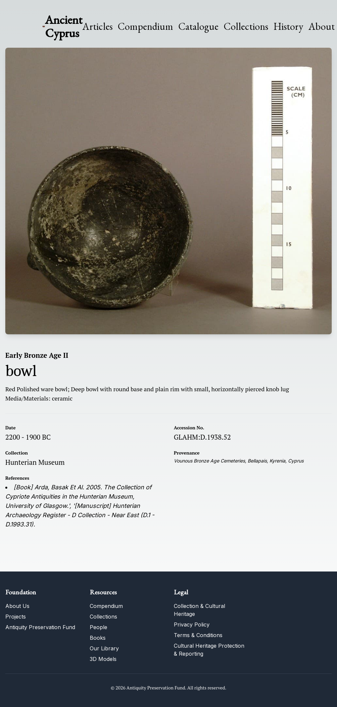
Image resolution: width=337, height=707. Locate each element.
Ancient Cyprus (63, 26)
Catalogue (198, 26)
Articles (97, 26)
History (288, 26)
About (322, 26)
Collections (246, 26)
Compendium (145, 26)
